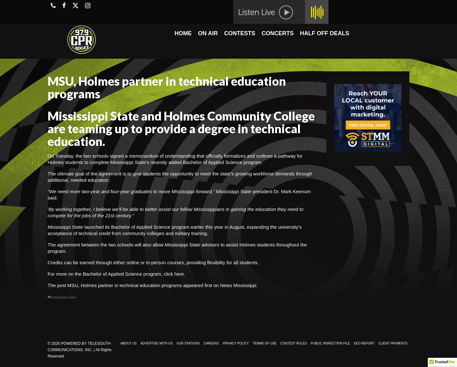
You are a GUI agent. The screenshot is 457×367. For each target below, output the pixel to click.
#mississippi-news (63, 297)
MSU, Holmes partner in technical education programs (125, 285)
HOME (183, 33)
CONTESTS (239, 33)
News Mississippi (238, 285)
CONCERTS (278, 33)
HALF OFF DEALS (324, 33)
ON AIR (208, 33)
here (179, 274)
